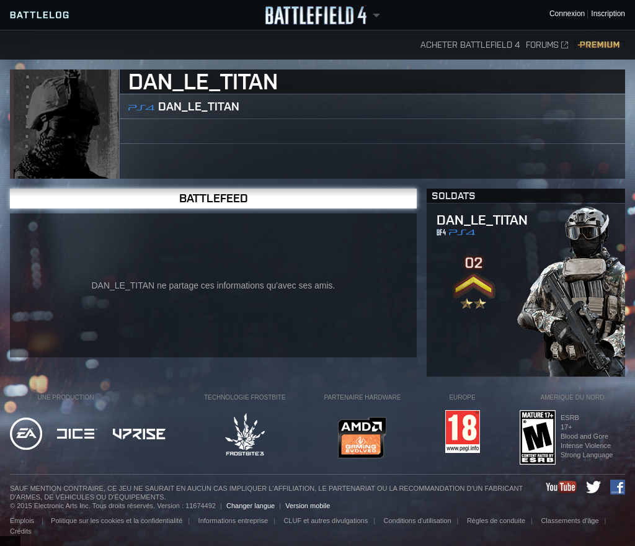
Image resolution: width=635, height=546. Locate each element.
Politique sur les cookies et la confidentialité (116, 520)
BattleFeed (213, 198)
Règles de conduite (496, 520)
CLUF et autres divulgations (325, 520)
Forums (547, 45)
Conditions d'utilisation (417, 520)
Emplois (23, 520)
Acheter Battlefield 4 (470, 45)
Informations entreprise (233, 520)
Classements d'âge (569, 520)
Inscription (608, 14)
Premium (599, 45)
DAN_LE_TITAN (198, 106)
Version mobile (307, 505)
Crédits (21, 531)
